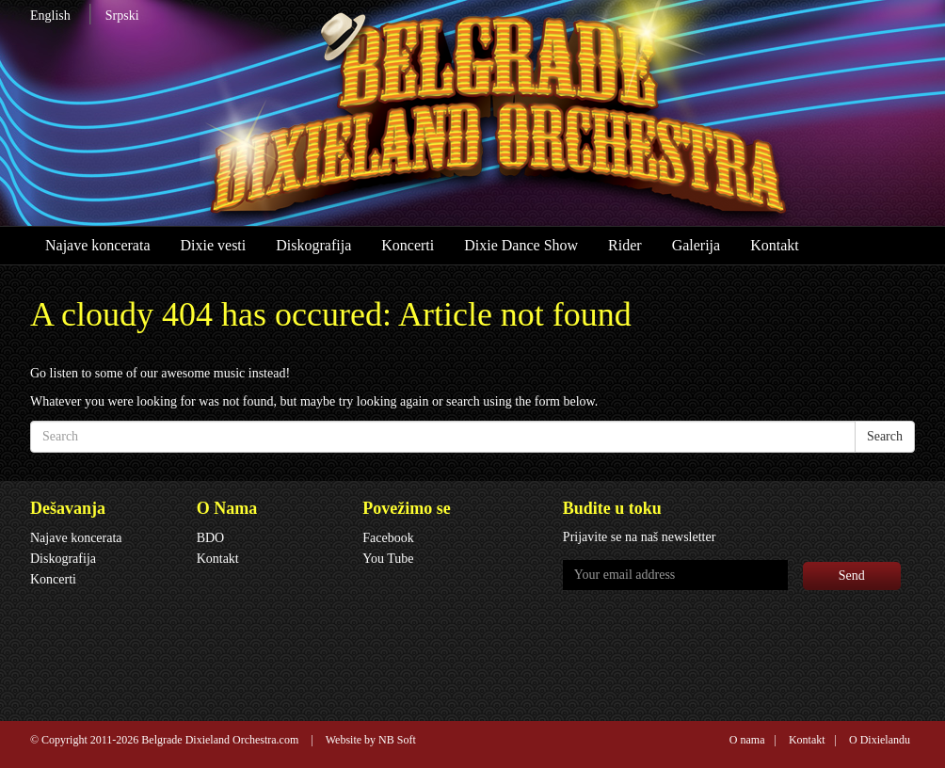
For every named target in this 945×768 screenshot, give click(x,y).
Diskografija (313, 245)
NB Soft (397, 739)
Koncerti (407, 245)
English (50, 15)
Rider (625, 245)
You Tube (387, 559)
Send (852, 575)
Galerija (696, 245)
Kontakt (774, 245)
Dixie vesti (213, 245)
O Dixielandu (879, 739)
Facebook (387, 538)
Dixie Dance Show (521, 245)
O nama (747, 739)
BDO (211, 538)
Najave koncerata (97, 245)
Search (885, 436)
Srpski (122, 15)
